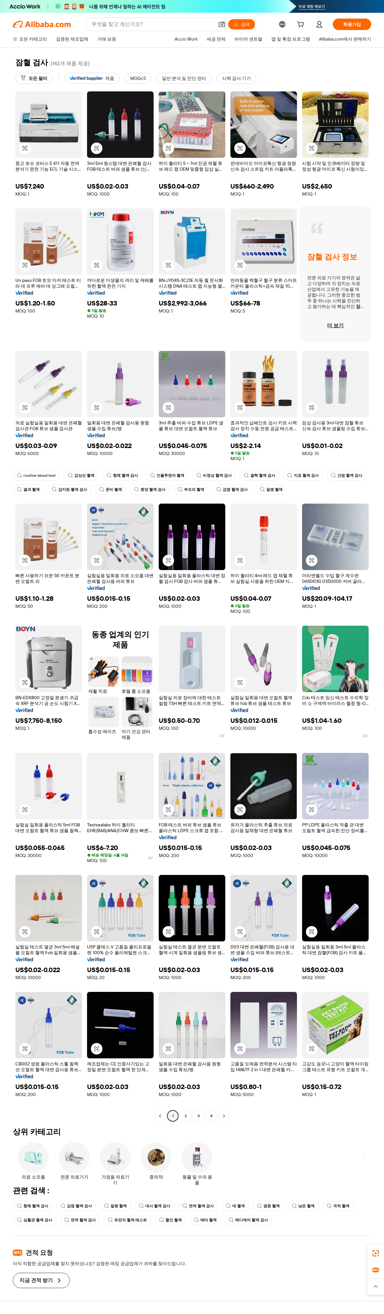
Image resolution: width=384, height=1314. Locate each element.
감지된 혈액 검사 (69, 489)
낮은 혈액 (303, 1206)
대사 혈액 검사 (154, 1206)
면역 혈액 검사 (198, 1206)
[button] (222, 24)
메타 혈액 (205, 1220)
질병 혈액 (271, 489)
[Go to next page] (224, 1116)
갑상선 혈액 (81, 475)
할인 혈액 (170, 1220)
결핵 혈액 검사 (259, 475)
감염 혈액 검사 (232, 489)
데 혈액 (235, 1206)
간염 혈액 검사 (346, 475)
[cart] (302, 25)
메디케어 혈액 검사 (248, 1220)
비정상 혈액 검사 (214, 475)
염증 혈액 (268, 1206)
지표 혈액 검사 (303, 475)
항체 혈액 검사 (122, 475)
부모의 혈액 (191, 489)
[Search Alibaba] (152, 24)
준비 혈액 (110, 489)
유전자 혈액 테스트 (127, 1220)
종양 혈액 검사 (149, 489)
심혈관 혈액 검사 (34, 1220)
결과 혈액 (28, 489)
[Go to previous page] (160, 1116)
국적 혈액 (338, 1206)
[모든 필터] (34, 78)
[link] (375, 1253)
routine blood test (36, 475)
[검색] (241, 24)
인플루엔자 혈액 (167, 475)
